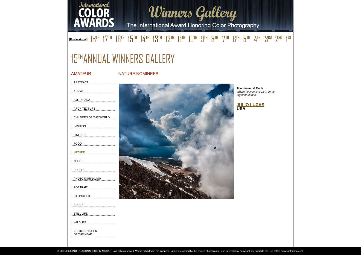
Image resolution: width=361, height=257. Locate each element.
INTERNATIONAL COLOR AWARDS (92, 251)
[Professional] (78, 39)
